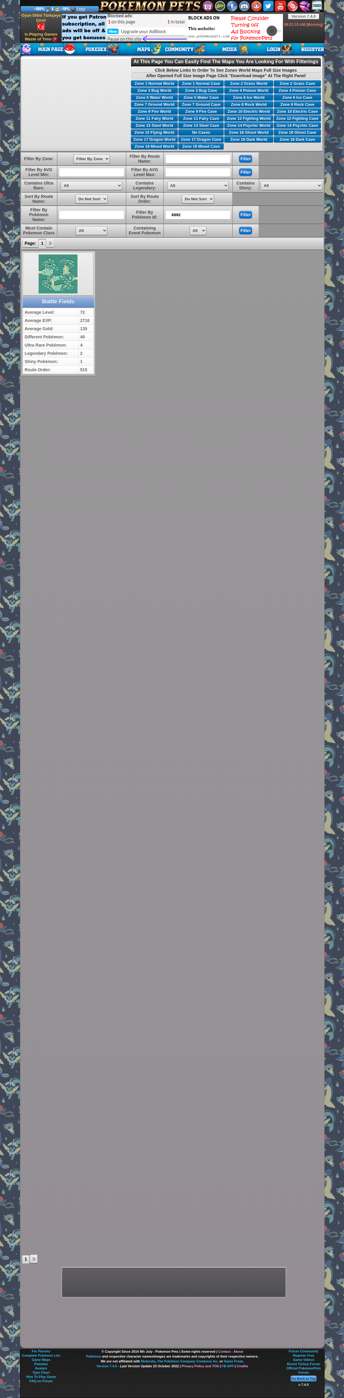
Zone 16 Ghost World (249, 132)
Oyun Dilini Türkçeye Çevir (40, 21)
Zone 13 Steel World (154, 125)
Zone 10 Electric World (249, 111)
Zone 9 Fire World (154, 111)
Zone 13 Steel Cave (201, 125)
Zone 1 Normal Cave (201, 83)
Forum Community (303, 1351)
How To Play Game (41, 1377)
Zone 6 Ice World (249, 97)
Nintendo (148, 1361)
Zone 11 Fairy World (154, 118)
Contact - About (230, 1351)
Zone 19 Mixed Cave (201, 146)
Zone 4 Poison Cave (297, 90)
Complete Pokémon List (41, 1355)
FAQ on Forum (41, 1381)
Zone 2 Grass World (248, 83)
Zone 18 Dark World (248, 139)
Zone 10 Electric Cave (297, 111)
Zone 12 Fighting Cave (297, 118)
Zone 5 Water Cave (201, 97)
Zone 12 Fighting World (248, 118)
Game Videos (303, 1360)
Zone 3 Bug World (154, 90)
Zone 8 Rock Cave (297, 104)
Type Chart (41, 1372)
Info (82, 9)
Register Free (303, 1355)
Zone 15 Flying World (154, 132)
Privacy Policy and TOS (200, 1366)
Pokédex (41, 1364)
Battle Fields (58, 302)
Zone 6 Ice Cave (297, 97)
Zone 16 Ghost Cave (297, 132)
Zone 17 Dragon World (154, 139)
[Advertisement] (172, 27)
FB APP (228, 1366)
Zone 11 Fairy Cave (201, 118)
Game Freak (233, 1361)
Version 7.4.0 (303, 16)
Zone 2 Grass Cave (297, 83)
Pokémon (93, 1356)
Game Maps (41, 1360)
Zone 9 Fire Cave (201, 111)
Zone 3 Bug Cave (201, 90)
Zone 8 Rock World (249, 104)
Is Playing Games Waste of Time (41, 37)
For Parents (41, 1351)
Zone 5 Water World (154, 97)
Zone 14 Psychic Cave (297, 125)
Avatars (41, 1368)
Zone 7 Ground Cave (201, 104)
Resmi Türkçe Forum (303, 1364)
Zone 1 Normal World (154, 83)
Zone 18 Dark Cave (297, 139)
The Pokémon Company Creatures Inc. (188, 1361)
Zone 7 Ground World (154, 104)
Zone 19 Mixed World (154, 146)
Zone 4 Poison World (248, 90)
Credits (242, 1366)
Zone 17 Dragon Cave (201, 139)
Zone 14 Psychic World (248, 125)
